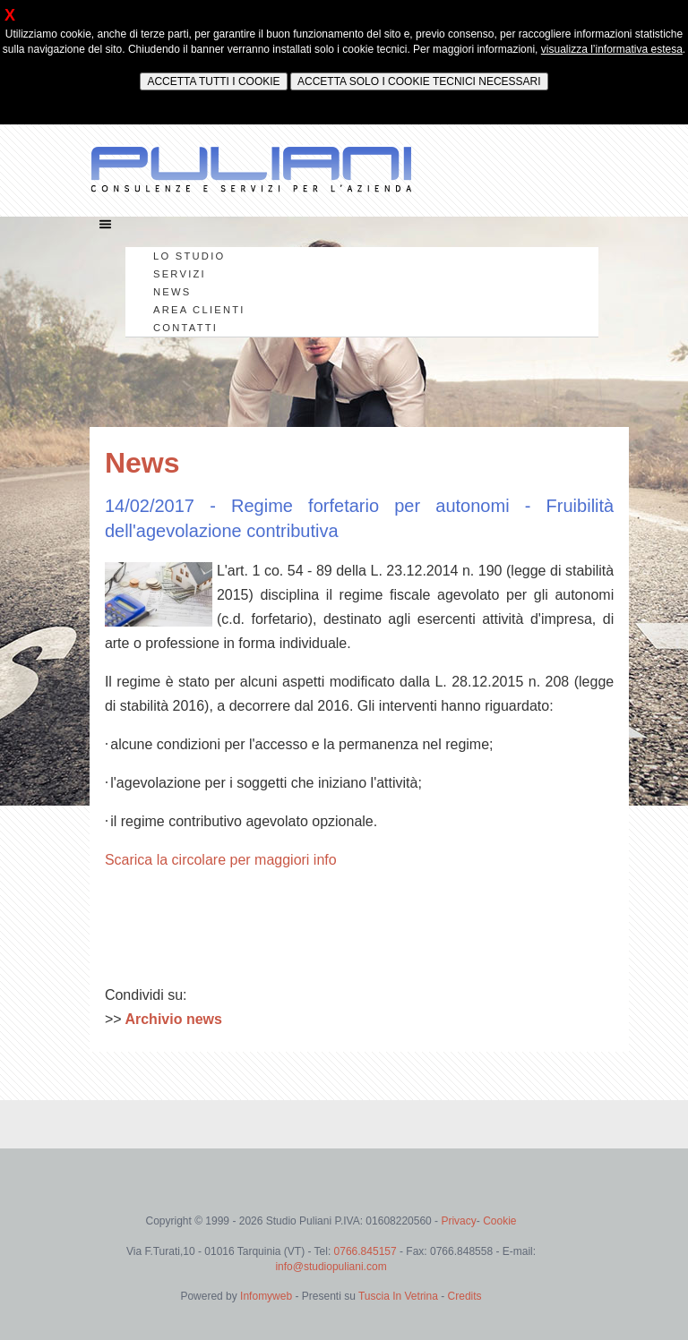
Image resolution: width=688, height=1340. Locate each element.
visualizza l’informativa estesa (612, 49)
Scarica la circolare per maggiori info (221, 859)
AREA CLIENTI (199, 309)
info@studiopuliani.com (330, 1266)
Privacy (458, 1221)
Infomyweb (266, 1296)
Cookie (499, 1221)
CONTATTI (185, 327)
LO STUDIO (189, 256)
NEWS (172, 291)
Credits (465, 1296)
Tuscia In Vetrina (398, 1296)
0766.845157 (367, 1251)
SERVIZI (179, 274)
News (142, 463)
